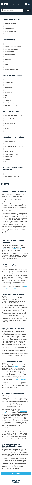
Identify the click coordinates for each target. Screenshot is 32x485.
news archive (16, 473)
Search (27, 10)
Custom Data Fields (21, 379)
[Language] (29, 4)
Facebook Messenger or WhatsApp (11, 248)
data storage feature (17, 366)
